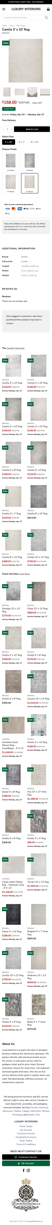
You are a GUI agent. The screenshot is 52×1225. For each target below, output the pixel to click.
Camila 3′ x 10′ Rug (12, 382)
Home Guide (26, 1126)
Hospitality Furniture (26, 1137)
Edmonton (36, 1111)
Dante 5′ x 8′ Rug (11, 791)
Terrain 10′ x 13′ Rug (38, 881)
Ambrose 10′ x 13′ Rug (36, 977)
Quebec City (33, 1114)
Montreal (43, 1107)
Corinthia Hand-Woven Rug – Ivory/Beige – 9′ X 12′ (13, 745)
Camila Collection (16, 348)
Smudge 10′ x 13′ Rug (11, 610)
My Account (26, 1130)
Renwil (6, 33)
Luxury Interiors (26, 9)
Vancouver (7, 1111)
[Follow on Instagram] (28, 1171)
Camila (24, 261)
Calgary (25, 1111)
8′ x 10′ (35, 142)
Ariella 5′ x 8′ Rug (36, 655)
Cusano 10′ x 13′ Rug (38, 698)
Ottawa (45, 1111)
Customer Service (26, 1133)
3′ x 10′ (8, 142)
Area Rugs (21, 25)
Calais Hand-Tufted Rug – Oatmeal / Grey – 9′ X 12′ (13, 884)
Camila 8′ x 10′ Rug (37, 513)
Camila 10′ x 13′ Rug (38, 557)
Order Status (26, 1140)
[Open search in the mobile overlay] (26, 17)
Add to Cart (32, 129)
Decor (11, 25)
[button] (3, 9)
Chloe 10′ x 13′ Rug (37, 608)
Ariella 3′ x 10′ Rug (12, 655)
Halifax (17, 1111)
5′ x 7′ (22, 142)
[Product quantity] (7, 129)
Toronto (34, 1107)
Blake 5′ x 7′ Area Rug (36, 1023)
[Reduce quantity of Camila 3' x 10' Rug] (3, 129)
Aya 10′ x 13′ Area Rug (36, 793)
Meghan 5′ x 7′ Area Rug (37, 933)
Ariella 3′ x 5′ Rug (36, 838)
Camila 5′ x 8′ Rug (11, 470)
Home (4, 25)
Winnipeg (17, 1114)
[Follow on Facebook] (23, 1171)
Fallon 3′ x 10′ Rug (11, 931)
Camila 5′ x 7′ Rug (11, 513)
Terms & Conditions (26, 1144)
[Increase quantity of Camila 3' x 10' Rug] (11, 129)
